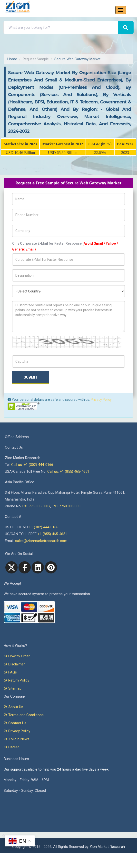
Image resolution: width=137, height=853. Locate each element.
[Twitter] (11, 567)
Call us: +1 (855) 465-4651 (68, 471)
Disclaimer (14, 664)
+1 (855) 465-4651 (52, 534)
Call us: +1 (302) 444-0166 (32, 464)
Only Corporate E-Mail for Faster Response (65, 246)
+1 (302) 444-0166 (43, 527)
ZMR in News (16, 739)
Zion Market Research (107, 846)
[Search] (126, 27)
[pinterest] (51, 567)
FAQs (10, 672)
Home (12, 59)
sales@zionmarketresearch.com (41, 541)
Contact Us (15, 723)
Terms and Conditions (24, 715)
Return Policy (16, 680)
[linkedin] (38, 567)
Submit (31, 377)
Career (11, 747)
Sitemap (12, 688)
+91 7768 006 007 (36, 506)
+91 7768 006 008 (66, 506)
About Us (13, 707)
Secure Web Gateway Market (77, 59)
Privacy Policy (101, 399)
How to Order (17, 656)
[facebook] (25, 567)
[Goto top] (2, 835)
